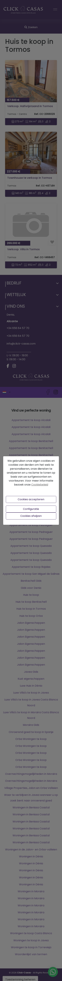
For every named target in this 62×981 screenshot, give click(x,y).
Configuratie (31, 509)
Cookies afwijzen (31, 516)
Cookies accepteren (31, 499)
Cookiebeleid (39, 485)
